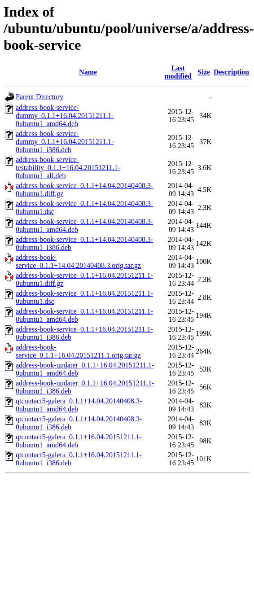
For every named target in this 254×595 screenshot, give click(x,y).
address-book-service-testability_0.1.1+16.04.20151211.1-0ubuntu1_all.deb (68, 167)
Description (231, 72)
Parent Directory (39, 97)
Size (203, 72)
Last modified (178, 72)
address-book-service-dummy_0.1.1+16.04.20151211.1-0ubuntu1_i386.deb (65, 141)
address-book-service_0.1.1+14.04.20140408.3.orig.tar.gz (78, 261)
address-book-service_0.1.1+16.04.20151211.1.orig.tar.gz (78, 351)
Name (88, 72)
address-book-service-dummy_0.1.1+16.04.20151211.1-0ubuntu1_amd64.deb (65, 115)
